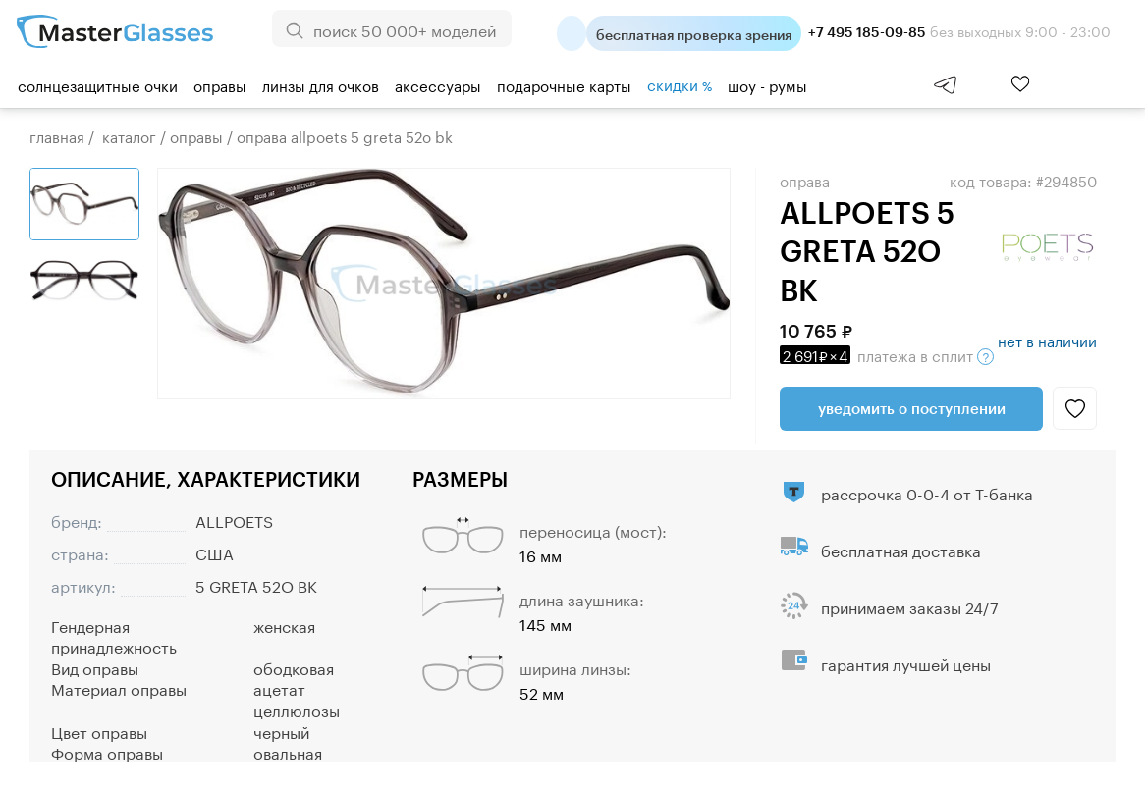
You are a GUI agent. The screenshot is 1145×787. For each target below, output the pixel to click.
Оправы (219, 84)
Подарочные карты (564, 84)
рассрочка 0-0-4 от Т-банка (927, 492)
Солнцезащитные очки (98, 84)
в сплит (887, 354)
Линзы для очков (320, 84)
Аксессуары (438, 84)
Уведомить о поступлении (912, 408)
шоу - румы (767, 84)
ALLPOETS (234, 519)
